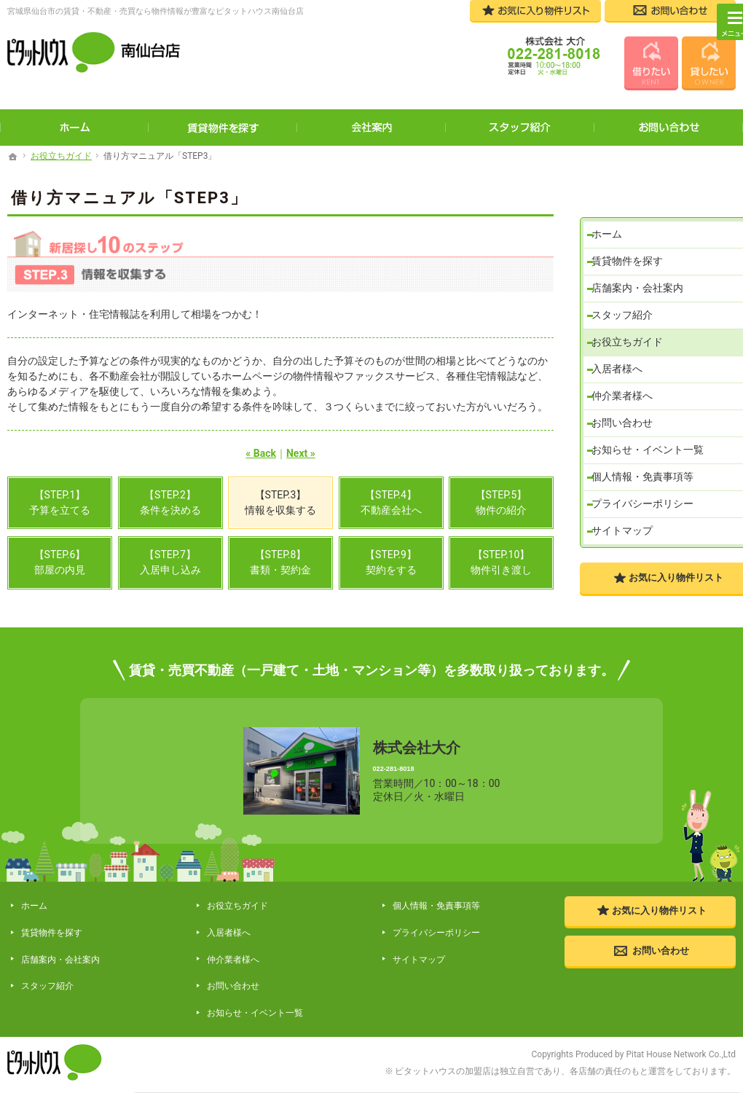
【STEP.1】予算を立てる (59, 502)
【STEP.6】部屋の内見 (60, 562)
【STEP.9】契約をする (391, 562)
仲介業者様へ (627, 379)
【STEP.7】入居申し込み (170, 562)
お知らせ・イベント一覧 (653, 439)
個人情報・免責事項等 (648, 469)
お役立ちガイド (632, 320)
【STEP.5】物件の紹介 (501, 502)
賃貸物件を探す (632, 230)
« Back (260, 453)
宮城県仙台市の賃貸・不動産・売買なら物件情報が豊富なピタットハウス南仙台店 (155, 11)
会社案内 (371, 127)
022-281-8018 (436, 767)
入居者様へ (622, 350)
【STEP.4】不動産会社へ (391, 502)
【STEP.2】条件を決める (170, 502)
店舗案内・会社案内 (642, 260)
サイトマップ (627, 528)
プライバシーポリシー (648, 498)
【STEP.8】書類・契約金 (280, 562)
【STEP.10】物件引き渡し (501, 562)
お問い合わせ (627, 409)
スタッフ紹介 (627, 290)
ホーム (612, 200)
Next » (300, 453)
